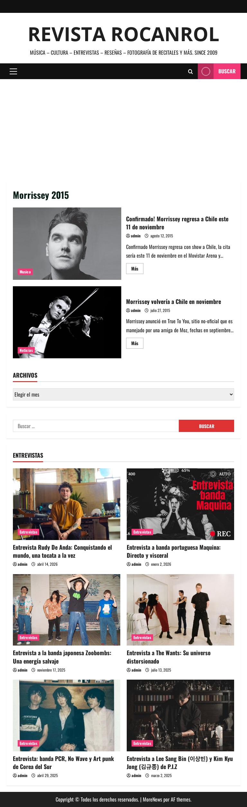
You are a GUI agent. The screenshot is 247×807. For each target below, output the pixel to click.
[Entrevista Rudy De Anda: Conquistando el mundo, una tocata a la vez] (66, 504)
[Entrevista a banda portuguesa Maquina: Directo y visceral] (180, 504)
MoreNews (152, 799)
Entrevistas (28, 532)
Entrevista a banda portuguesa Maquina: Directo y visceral (174, 551)
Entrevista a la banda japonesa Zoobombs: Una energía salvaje (62, 656)
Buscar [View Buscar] (217, 71)
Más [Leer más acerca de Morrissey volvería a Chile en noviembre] (137, 344)
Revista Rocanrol (123, 34)
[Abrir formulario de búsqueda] (190, 71)
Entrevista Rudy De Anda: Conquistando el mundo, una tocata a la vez (62, 551)
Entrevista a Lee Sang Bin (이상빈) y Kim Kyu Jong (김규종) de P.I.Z (180, 762)
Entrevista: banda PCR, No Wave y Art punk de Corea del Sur (63, 762)
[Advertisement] (123, 127)
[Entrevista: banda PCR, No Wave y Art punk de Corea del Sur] (66, 715)
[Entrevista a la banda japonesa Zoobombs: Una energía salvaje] (66, 610)
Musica (25, 271)
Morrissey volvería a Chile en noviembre (67, 322)
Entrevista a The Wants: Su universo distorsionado (169, 656)
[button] (13, 71)
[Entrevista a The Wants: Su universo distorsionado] (180, 610)
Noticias (26, 350)
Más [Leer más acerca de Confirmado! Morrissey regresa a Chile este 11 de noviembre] (137, 269)
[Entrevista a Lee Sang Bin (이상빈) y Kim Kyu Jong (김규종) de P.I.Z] (180, 715)
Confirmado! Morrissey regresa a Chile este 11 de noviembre (67, 243)
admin (136, 235)
